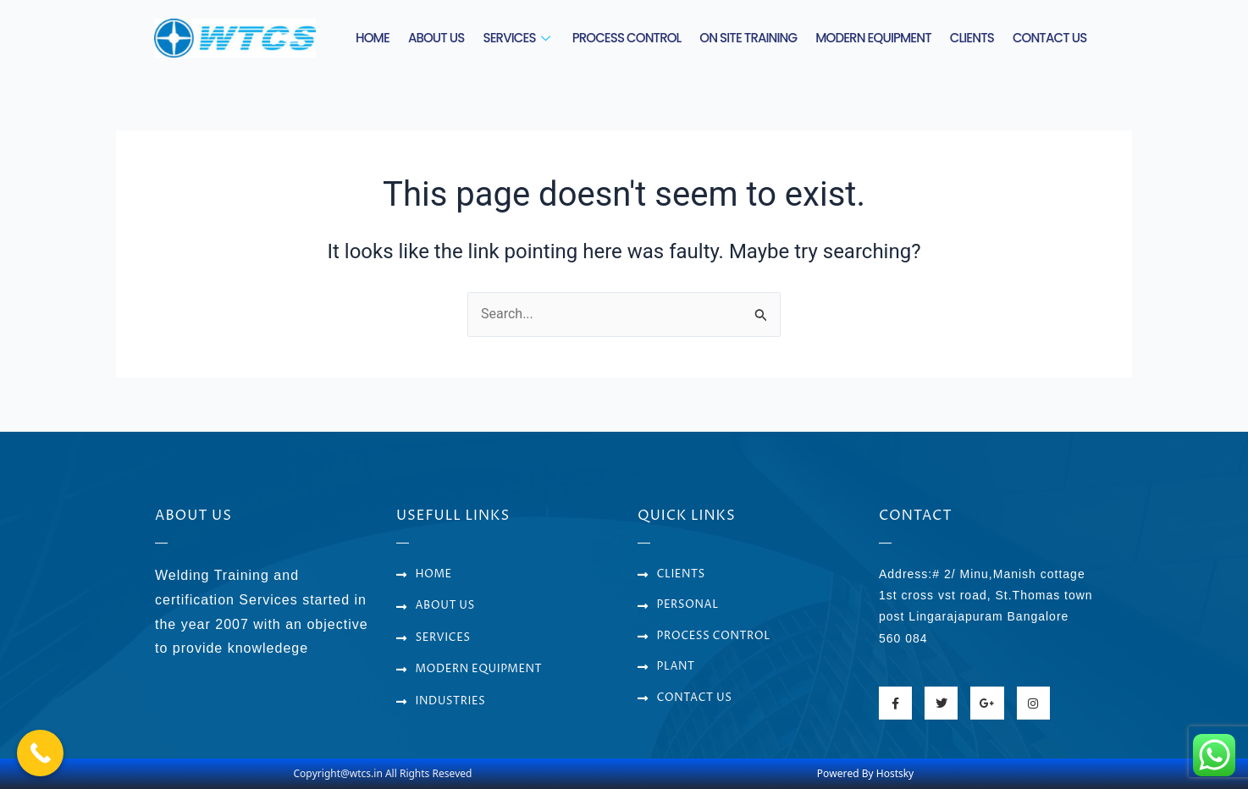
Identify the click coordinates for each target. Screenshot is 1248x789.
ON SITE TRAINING (748, 38)
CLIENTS (972, 38)
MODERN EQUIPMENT (873, 38)
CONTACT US (1049, 38)
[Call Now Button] (40, 753)
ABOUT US (436, 38)
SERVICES (518, 38)
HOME (372, 38)
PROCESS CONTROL (627, 38)
